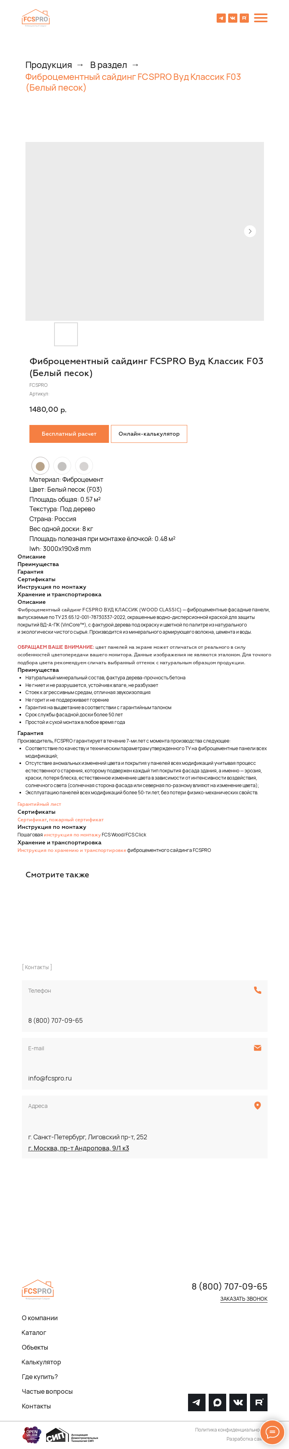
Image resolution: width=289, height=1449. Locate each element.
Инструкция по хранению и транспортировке (71, 850)
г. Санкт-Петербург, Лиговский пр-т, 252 (87, 1137)
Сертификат (32, 820)
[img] (36, 18)
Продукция (48, 65)
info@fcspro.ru (50, 1078)
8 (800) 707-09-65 (55, 1020)
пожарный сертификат (76, 820)
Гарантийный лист (39, 804)
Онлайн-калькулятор (149, 434)
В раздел (108, 65)
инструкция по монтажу (72, 835)
